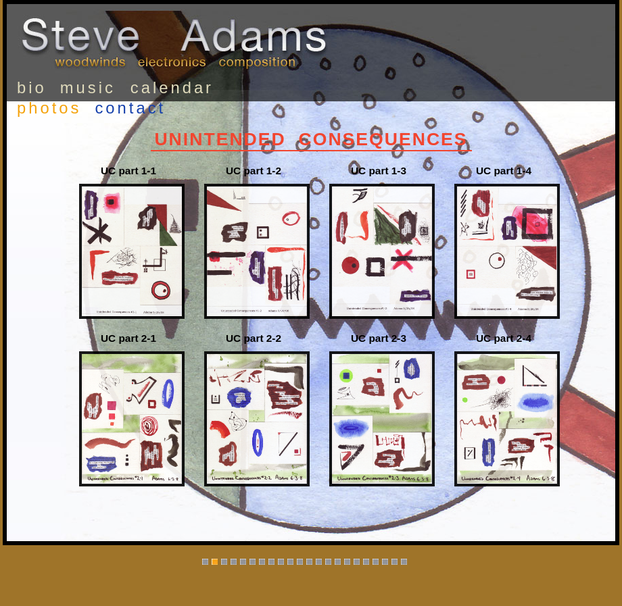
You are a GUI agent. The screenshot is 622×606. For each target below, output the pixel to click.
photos (49, 108)
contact (130, 108)
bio (32, 87)
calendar (172, 87)
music (88, 87)
